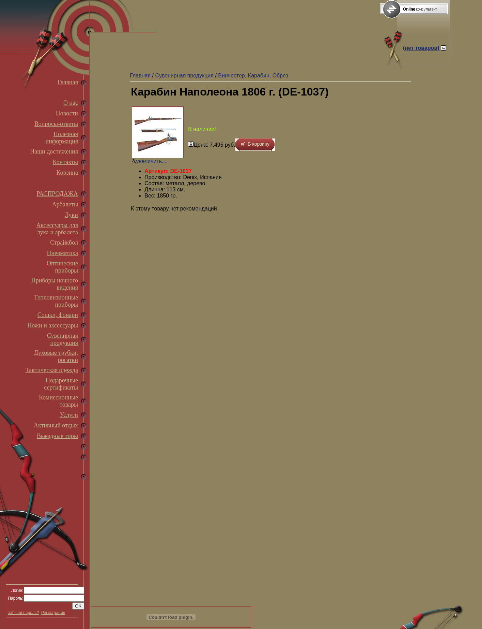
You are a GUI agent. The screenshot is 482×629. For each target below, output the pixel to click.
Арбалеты (65, 204)
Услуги (69, 414)
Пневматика (62, 253)
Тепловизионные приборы (56, 301)
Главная (68, 82)
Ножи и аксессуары (52, 325)
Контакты (65, 162)
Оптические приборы (62, 267)
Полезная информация (62, 138)
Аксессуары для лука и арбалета (57, 229)
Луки (71, 214)
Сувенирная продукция (62, 339)
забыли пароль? (23, 612)
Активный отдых (56, 425)
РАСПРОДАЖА (57, 193)
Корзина (67, 172)
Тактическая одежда (52, 370)
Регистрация (53, 612)
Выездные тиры (57, 436)
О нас (70, 102)
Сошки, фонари (57, 314)
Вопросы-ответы (56, 123)
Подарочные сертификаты (61, 384)
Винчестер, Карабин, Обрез (253, 75)
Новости (67, 113)
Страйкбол (64, 242)
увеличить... (151, 161)
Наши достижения (54, 151)
